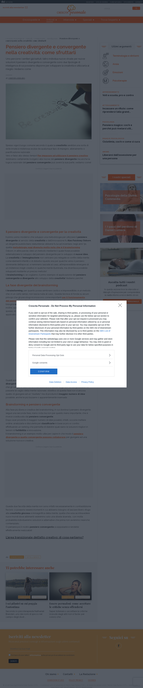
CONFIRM (43, 371)
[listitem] (71, 355)
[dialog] (71, 344)
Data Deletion (55, 382)
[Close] (121, 306)
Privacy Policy (87, 382)
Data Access (71, 382)
